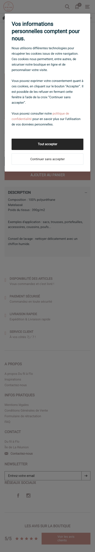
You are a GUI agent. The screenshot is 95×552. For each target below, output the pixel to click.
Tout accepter (47, 144)
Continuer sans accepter (47, 159)
